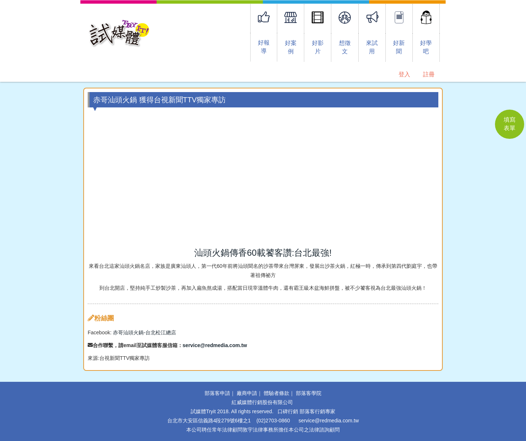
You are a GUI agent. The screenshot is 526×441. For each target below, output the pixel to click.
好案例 (291, 47)
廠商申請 (247, 393)
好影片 (318, 47)
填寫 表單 (509, 124)
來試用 (372, 47)
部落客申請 (217, 393)
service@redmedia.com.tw (215, 345)
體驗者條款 (276, 393)
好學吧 (426, 47)
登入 (404, 74)
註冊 (429, 74)
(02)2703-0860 (273, 420)
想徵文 (345, 47)
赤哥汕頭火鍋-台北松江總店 (144, 332)
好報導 (264, 46)
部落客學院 (308, 393)
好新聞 (399, 47)
